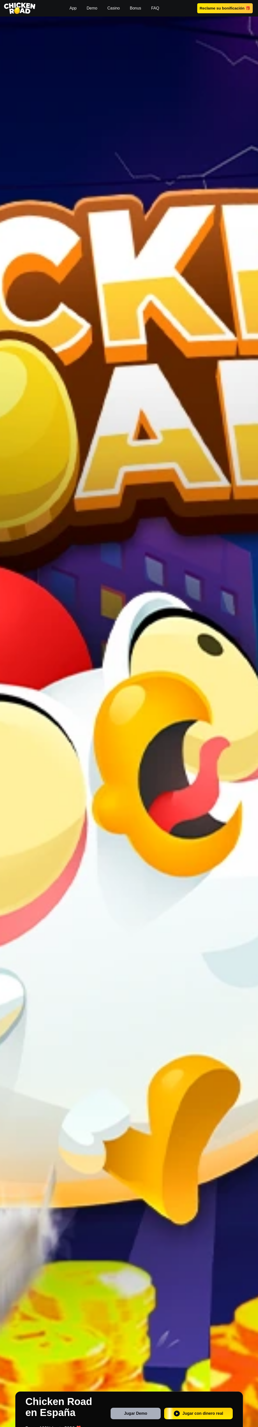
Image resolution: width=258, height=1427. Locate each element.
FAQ (155, 8)
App (73, 8)
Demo (92, 8)
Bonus (135, 8)
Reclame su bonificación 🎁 (225, 8)
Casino (113, 8)
